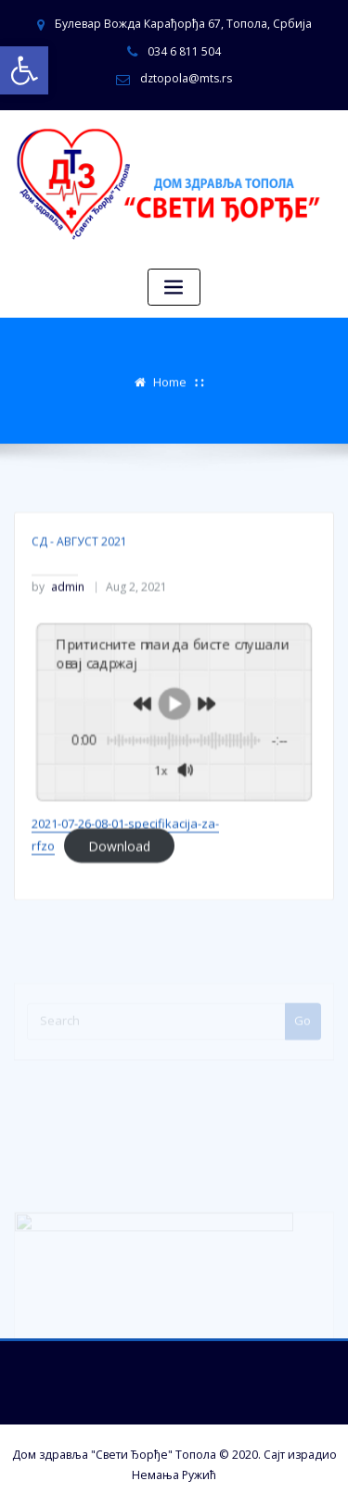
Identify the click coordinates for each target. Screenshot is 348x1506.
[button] (24, 70)
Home (170, 379)
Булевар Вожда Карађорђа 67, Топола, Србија (183, 23)
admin (58, 620)
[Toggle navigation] (174, 288)
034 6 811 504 (184, 51)
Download (119, 877)
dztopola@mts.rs (186, 78)
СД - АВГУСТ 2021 (79, 574)
